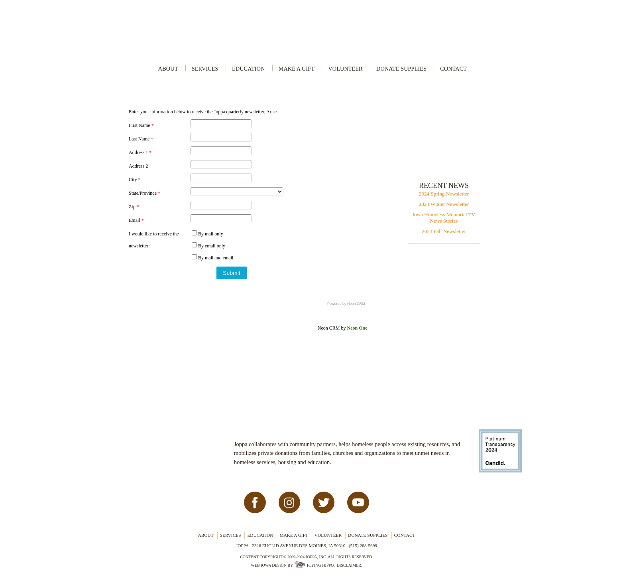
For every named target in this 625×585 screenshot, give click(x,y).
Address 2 (138, 166)
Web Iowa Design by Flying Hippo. (292, 565)
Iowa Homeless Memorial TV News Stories (444, 217)
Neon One (357, 328)
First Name (141, 125)
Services (205, 68)
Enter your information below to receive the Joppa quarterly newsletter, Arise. (203, 112)
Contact (453, 68)
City (135, 179)
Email (136, 220)
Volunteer (345, 68)
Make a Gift (296, 68)
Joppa (312, 32)
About (168, 68)
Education (248, 68)
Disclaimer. (349, 565)
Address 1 (140, 152)
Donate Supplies (401, 68)
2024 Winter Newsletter (444, 204)
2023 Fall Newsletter (444, 231)
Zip (134, 206)
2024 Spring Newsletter (444, 194)
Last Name (141, 139)
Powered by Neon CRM (346, 304)
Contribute (445, 146)
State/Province (144, 193)
